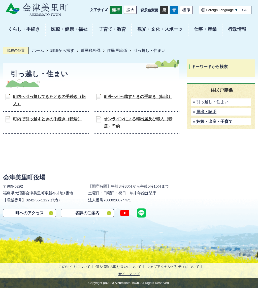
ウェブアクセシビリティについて (172, 267)
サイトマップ (129, 274)
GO (244, 10)
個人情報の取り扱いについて (118, 267)
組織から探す (62, 50)
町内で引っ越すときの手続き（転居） (47, 119)
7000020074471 (117, 200)
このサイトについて (74, 267)
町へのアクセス (29, 213)
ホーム (38, 50)
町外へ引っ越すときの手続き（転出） (138, 96)
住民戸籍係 (117, 50)
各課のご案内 (87, 213)
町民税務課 (91, 50)
